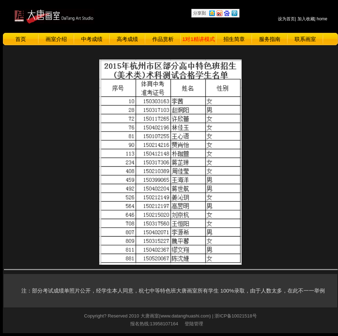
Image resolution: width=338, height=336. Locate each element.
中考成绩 (91, 39)
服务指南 (269, 39)
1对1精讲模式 (198, 39)
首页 (20, 39)
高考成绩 (127, 39)
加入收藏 (306, 18)
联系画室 (305, 39)
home (322, 18)
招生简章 (234, 39)
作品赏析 (163, 39)
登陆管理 (192, 323)
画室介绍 (56, 39)
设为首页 (286, 18)
